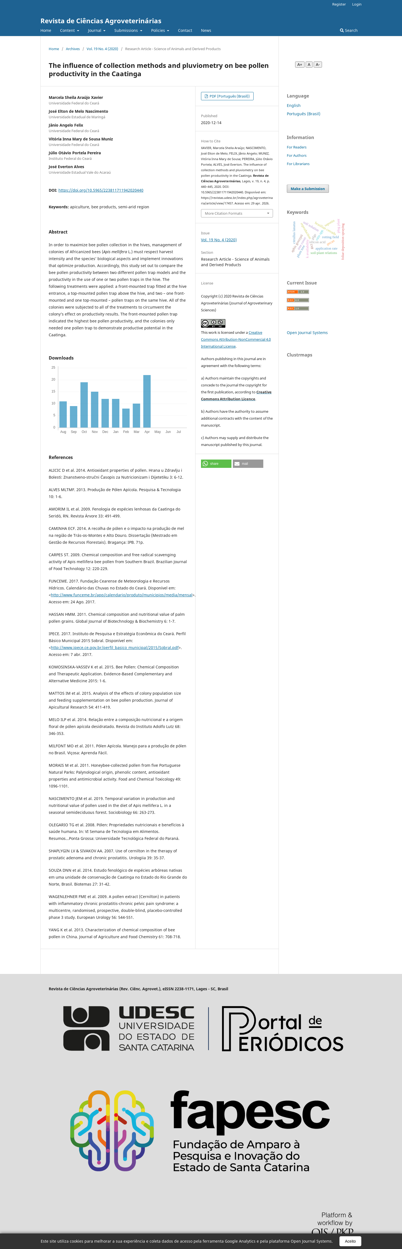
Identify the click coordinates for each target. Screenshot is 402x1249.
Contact (185, 30)
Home (45, 30)
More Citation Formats (223, 213)
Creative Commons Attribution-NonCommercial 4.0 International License (236, 339)
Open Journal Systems (307, 332)
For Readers (296, 147)
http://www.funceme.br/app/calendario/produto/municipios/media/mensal (121, 594)
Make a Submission (308, 188)
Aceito (350, 1241)
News (206, 30)
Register (339, 4)
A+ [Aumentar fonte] (299, 64)
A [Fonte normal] (309, 64)
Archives (73, 48)
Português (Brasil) (303, 113)
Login (357, 4)
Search (349, 30)
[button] (216, 464)
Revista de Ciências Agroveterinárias (100, 20)
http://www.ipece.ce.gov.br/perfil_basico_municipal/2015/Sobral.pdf (115, 647)
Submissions (126, 30)
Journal (95, 30)
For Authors (296, 155)
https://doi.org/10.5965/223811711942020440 (100, 190)
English (294, 105)
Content (68, 30)
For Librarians (298, 163)
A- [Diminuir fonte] (318, 64)
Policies (158, 30)
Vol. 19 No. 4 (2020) (102, 48)
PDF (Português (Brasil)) (229, 96)
